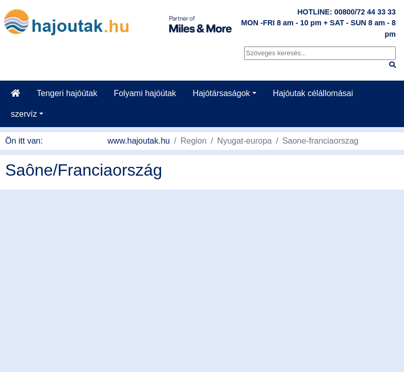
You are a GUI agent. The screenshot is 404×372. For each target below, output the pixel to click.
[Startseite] (15, 93)
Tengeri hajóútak (67, 93)
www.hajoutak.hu (138, 140)
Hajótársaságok (221, 93)
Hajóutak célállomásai (313, 93)
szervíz (24, 114)
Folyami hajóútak (145, 93)
